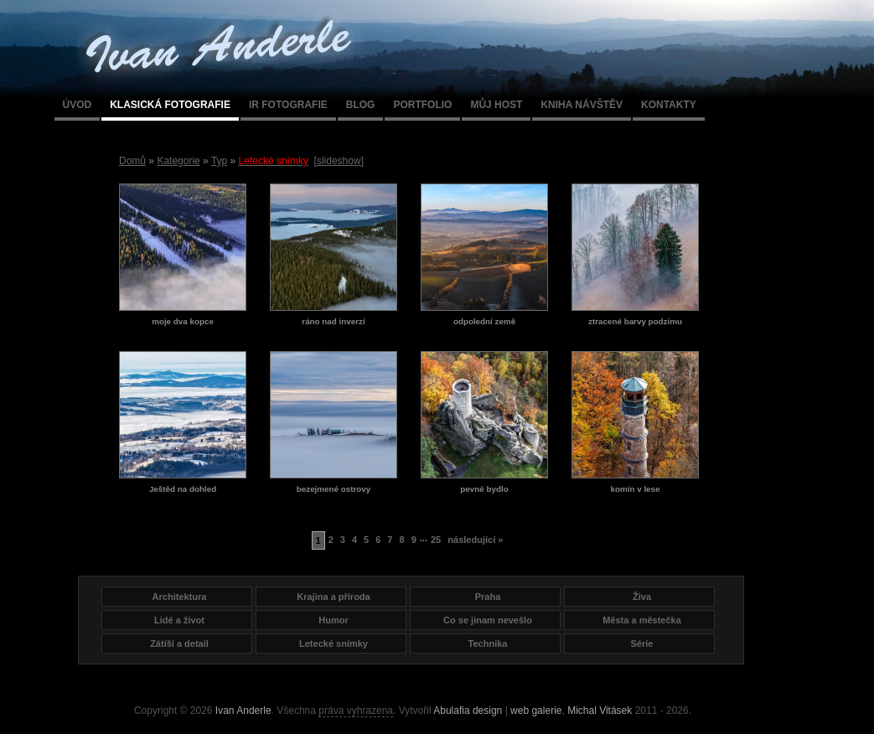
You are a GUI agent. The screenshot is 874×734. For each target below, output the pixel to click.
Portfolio (422, 105)
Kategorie (178, 161)
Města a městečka (641, 620)
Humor (333, 620)
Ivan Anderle (243, 710)
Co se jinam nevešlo (487, 620)
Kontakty (668, 105)
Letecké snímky (333, 643)
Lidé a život (179, 620)
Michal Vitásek (599, 710)
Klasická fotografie (170, 105)
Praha (488, 597)
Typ (219, 161)
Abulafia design (467, 710)
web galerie (535, 710)
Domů (132, 161)
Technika (488, 643)
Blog (360, 105)
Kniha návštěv (581, 105)
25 (436, 540)
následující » (475, 540)
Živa (642, 597)
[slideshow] (339, 161)
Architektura (180, 597)
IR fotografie (288, 105)
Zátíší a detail (179, 643)
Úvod (77, 105)
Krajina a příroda (333, 597)
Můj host (496, 105)
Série (642, 643)
